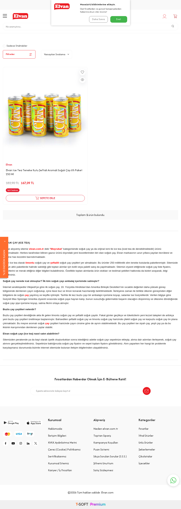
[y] (15, 443)
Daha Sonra (98, 19)
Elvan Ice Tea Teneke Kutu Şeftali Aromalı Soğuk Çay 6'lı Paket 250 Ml (44, 172)
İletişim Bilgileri (57, 436)
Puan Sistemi (101, 449)
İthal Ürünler (146, 436)
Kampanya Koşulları (105, 442)
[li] (32, 443)
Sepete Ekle (45, 198)
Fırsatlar (144, 429)
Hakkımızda (55, 429)
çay (27, 295)
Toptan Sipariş (102, 436)
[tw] (6, 452)
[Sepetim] (175, 16)
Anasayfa (65, 36)
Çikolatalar (145, 456)
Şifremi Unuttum (103, 463)
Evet (118, 19)
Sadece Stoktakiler (15, 46)
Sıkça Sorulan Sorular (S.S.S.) (110, 456)
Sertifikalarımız (57, 456)
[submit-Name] (147, 391)
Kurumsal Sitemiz (58, 463)
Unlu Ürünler (146, 442)
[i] (23, 443)
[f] (6, 443)
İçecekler (83, 36)
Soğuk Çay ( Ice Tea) (109, 36)
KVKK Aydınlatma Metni (62, 442)
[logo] (20, 16)
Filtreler (19, 54)
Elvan (9, 164)
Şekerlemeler (147, 449)
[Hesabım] (164, 16)
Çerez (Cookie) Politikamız (64, 449)
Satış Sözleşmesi (103, 470)
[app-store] (34, 423)
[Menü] (5, 16)
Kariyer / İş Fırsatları (60, 470)
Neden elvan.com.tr (105, 429)
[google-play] (11, 423)
